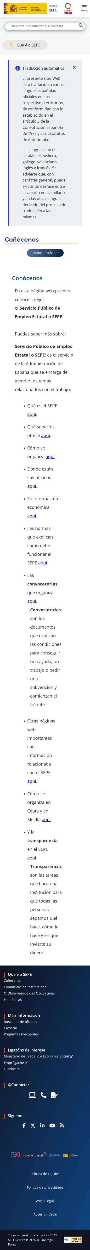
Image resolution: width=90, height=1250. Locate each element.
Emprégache (14, 1062)
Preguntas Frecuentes (21, 1034)
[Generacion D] (45, 1154)
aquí (31, 414)
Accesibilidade (45, 1214)
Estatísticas (13, 999)
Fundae (10, 1069)
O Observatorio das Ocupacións (29, 993)
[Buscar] (45, 26)
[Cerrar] (74, 67)
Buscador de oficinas (20, 1021)
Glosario (10, 1028)
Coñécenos (12, 980)
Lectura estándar (45, 252)
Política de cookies (45, 1173)
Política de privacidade (45, 1187)
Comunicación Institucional (25, 987)
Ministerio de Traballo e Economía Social (36, 1056)
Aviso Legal (45, 1201)
